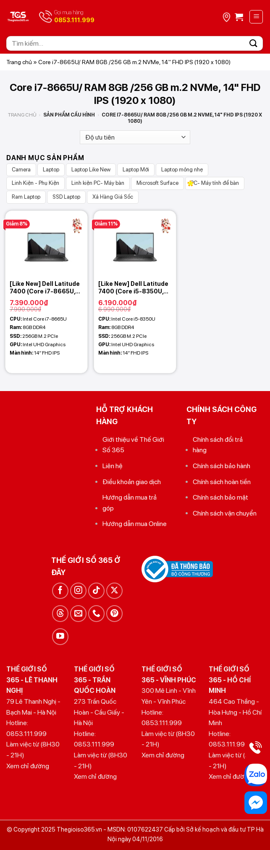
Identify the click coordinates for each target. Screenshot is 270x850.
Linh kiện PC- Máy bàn (97, 183)
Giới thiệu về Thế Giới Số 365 (133, 444)
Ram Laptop (26, 197)
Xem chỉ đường (27, 766)
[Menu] (256, 16)
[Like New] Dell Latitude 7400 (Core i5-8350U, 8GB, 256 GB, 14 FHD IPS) (135, 287)
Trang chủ (19, 62)
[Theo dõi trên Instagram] (78, 591)
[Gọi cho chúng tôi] (96, 613)
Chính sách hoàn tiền (222, 482)
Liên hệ (112, 466)
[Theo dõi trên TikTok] (96, 591)
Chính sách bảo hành (221, 466)
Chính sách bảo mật (220, 497)
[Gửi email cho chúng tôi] (78, 613)
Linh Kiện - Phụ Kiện (35, 183)
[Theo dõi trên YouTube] (60, 636)
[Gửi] (253, 43)
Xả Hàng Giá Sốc (112, 197)
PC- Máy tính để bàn (215, 183)
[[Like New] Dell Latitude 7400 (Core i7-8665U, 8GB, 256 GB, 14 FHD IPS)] (46, 243)
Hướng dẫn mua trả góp (129, 502)
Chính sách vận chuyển (225, 513)
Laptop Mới (136, 169)
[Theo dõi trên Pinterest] (114, 613)
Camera (21, 169)
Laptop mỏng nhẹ (182, 169)
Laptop (51, 169)
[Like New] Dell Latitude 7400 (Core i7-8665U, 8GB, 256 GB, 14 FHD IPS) (46, 287)
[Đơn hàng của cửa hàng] (135, 137)
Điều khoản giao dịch (131, 482)
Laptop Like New (90, 169)
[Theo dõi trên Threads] (60, 613)
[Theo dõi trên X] (114, 591)
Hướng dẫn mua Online (134, 524)
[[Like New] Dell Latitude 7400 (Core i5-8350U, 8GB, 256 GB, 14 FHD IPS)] (135, 243)
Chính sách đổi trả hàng (218, 444)
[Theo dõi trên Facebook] (60, 591)
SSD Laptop (66, 197)
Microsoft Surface (157, 183)
